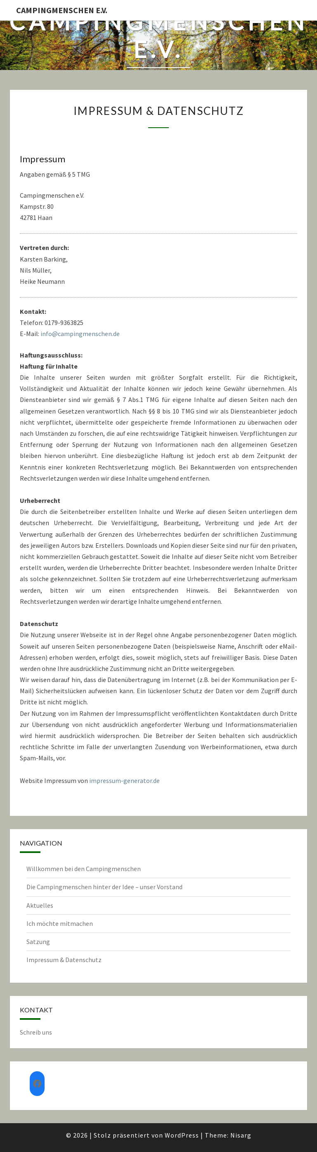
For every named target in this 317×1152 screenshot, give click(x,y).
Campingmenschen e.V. (61, 10)
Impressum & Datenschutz (64, 960)
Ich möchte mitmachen (59, 923)
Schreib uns (36, 1032)
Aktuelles (39, 905)
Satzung (38, 941)
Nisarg (240, 1135)
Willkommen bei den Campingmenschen (83, 869)
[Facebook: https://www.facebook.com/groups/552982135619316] (37, 1083)
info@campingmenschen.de (80, 333)
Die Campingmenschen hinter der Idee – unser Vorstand (104, 887)
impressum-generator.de (124, 780)
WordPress (182, 1135)
